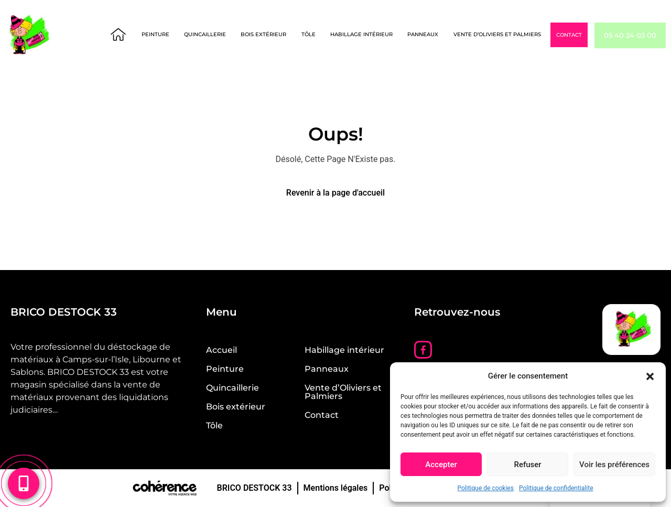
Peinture (175, 34)
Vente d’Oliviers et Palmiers (515, 34)
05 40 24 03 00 (639, 35)
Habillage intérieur (380, 34)
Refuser (527, 464)
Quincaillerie (224, 34)
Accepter (441, 464)
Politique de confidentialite (556, 488)
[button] (650, 376)
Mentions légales (336, 488)
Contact (587, 35)
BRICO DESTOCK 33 (254, 488)
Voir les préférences (614, 464)
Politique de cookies (486, 488)
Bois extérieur (283, 34)
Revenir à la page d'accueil (335, 193)
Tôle (327, 34)
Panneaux (441, 34)
